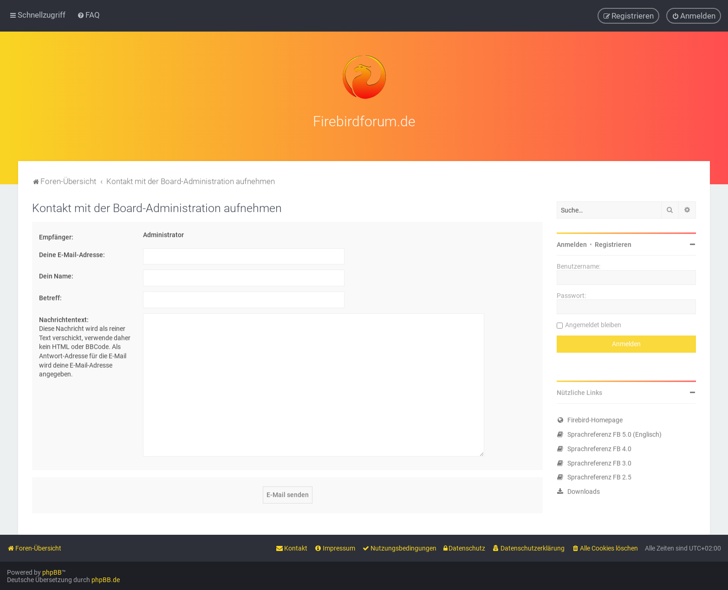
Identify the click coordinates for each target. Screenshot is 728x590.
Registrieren (613, 242)
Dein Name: (56, 274)
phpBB (52, 572)
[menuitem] (88, 14)
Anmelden (572, 242)
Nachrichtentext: (64, 317)
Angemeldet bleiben (593, 322)
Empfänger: (56, 235)
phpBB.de (105, 579)
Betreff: (50, 295)
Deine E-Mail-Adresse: (72, 252)
